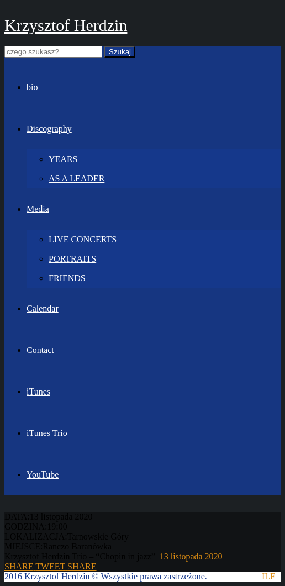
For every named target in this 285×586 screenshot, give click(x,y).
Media (38, 209)
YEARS (63, 159)
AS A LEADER (76, 178)
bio (32, 87)
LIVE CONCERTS (83, 239)
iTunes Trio (47, 433)
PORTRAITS (72, 258)
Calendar (43, 308)
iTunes (38, 391)
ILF (268, 576)
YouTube (43, 474)
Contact (40, 350)
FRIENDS (67, 278)
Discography (49, 128)
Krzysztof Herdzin (65, 25)
